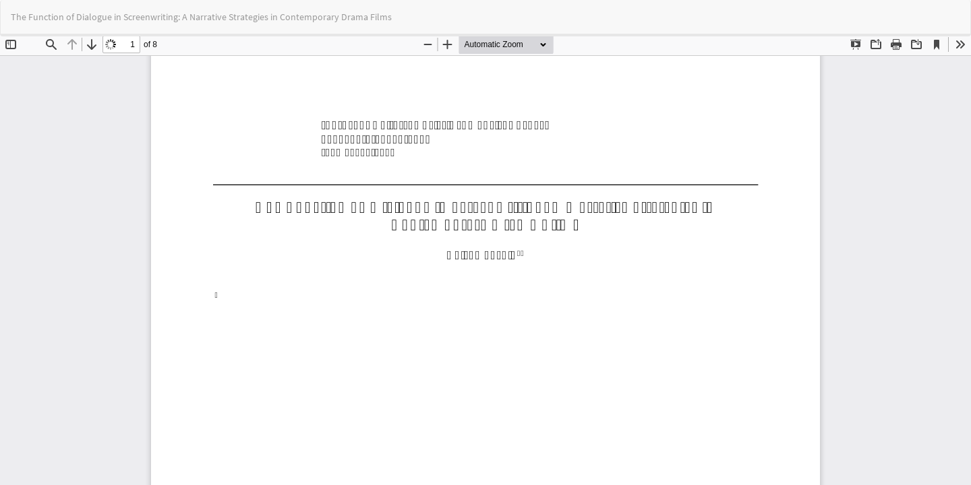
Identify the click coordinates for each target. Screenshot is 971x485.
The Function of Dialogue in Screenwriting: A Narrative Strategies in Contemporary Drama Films (201, 17)
